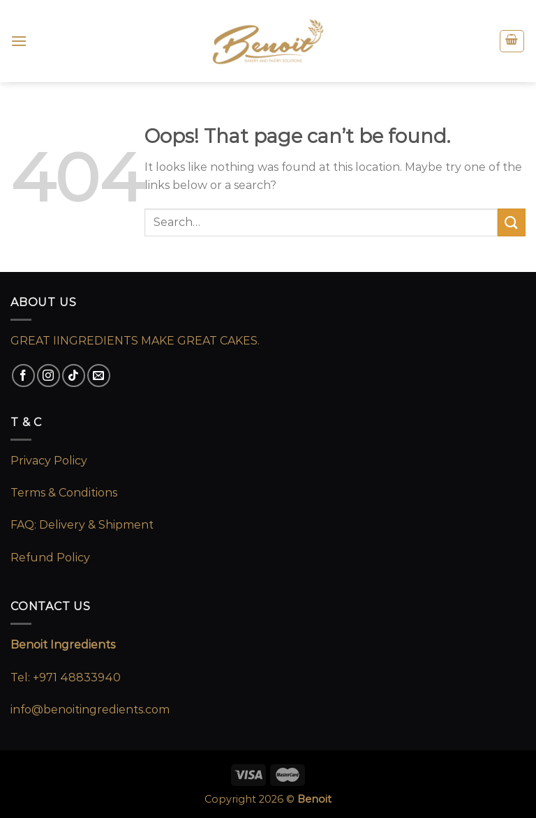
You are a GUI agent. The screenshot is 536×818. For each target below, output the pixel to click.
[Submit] (512, 222)
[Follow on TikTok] (73, 375)
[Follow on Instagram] (48, 375)
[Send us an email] (98, 375)
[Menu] (18, 41)
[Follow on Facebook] (23, 375)
